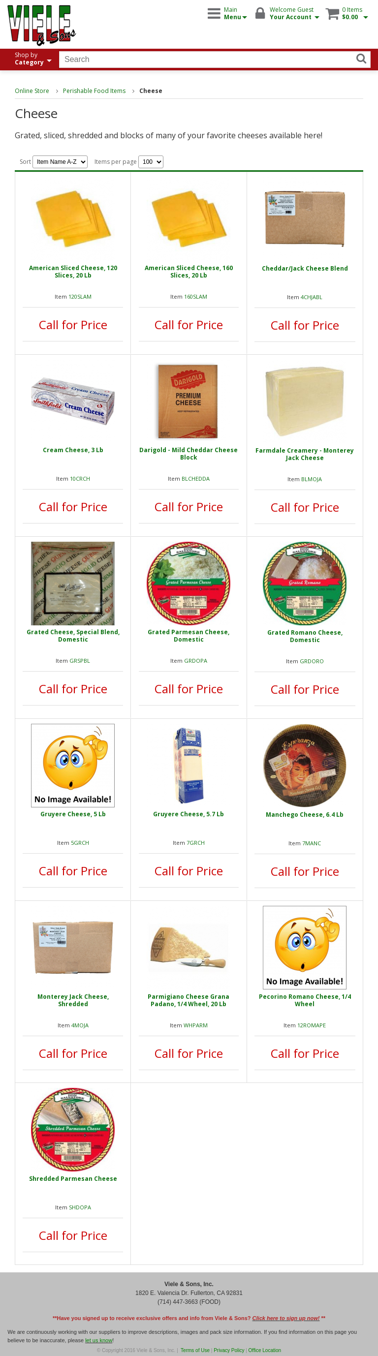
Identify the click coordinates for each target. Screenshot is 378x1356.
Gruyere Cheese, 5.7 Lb (188, 814)
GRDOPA (195, 660)
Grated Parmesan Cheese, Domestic (188, 636)
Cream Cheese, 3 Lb (73, 450)
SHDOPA (80, 1207)
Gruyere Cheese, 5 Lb (73, 814)
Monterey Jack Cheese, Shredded (73, 1000)
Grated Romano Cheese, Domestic (305, 636)
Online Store (32, 91)
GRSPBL (79, 660)
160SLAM (195, 296)
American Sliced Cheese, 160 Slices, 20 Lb (189, 271)
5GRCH (80, 842)
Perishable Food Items (94, 91)
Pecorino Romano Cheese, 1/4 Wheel (305, 1000)
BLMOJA (311, 479)
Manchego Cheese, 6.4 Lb (305, 814)
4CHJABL (311, 297)
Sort (54, 161)
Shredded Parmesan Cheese (73, 1178)
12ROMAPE (311, 1025)
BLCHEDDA (196, 478)
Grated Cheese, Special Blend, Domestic (73, 636)
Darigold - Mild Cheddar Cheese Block (188, 454)
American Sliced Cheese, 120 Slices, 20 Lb (73, 271)
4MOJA (80, 1025)
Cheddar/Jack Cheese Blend (305, 268)
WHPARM (196, 1025)
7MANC (311, 843)
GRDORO (312, 661)
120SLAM (80, 296)
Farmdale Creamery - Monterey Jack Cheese (304, 454)
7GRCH (196, 842)
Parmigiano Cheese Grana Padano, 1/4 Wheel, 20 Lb (188, 1000)
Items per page (128, 161)
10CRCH (80, 478)
